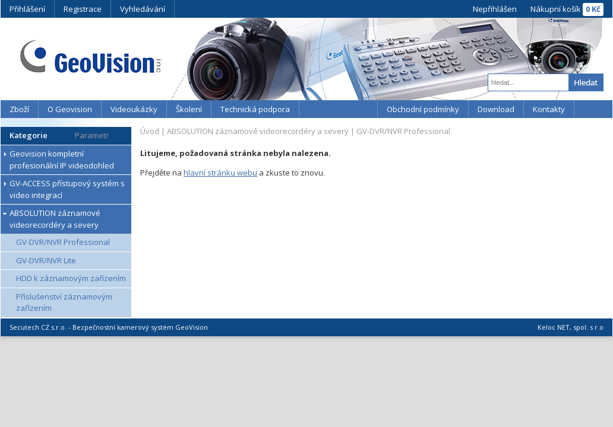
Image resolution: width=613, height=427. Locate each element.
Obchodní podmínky (423, 109)
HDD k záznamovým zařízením (71, 278)
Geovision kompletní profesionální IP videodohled (62, 159)
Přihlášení (27, 9)
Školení (189, 109)
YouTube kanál (338, 109)
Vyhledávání (142, 9)
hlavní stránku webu (220, 172)
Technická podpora (255, 109)
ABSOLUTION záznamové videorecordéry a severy (55, 219)
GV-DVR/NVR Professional (63, 242)
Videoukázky (133, 109)
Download (496, 109)
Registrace (83, 9)
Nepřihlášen (495, 9)
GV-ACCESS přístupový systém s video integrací (67, 189)
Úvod (149, 131)
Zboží (19, 109)
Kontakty (549, 109)
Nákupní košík (555, 9)
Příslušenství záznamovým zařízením (64, 302)
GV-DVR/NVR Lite (46, 260)
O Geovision (70, 109)
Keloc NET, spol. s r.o (570, 327)
